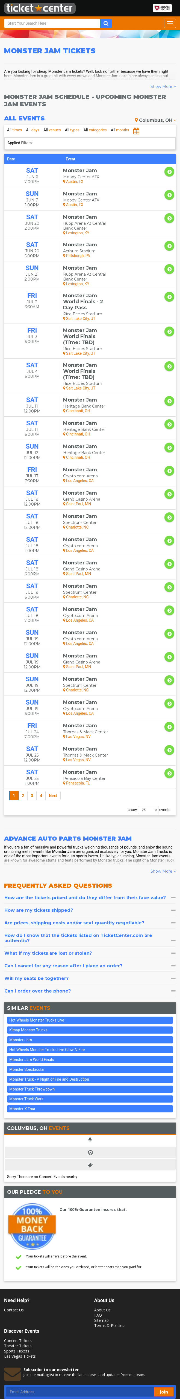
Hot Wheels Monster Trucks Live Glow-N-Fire (47, 1006)
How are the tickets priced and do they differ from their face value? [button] (90, 854)
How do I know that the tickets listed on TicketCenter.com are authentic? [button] (90, 895)
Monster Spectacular (27, 1026)
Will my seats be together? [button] (90, 935)
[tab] (90, 854)
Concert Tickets (18, 1297)
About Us (102, 1266)
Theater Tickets (18, 1302)
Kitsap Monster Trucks (28, 987)
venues (52, 130)
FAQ (98, 1271)
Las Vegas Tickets (20, 1313)
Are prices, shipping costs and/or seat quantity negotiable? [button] (90, 879)
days (32, 130)
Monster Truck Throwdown (32, 1046)
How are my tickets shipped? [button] (90, 867)
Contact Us (14, 1266)
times (14, 130)
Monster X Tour (22, 1065)
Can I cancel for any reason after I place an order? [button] (90, 922)
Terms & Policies (109, 1282)
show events (149, 767)
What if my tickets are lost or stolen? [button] (90, 910)
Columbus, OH (155, 120)
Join (164, 1349)
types (72, 130)
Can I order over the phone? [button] (90, 947)
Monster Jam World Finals (31, 1016)
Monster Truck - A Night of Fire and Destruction (49, 1036)
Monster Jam (20, 996)
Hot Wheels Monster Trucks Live (36, 977)
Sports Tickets (16, 1307)
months (120, 130)
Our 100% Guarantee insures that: (93, 1166)
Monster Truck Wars (26, 1056)
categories (95, 130)
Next (53, 752)
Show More (163, 86)
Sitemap (101, 1277)
